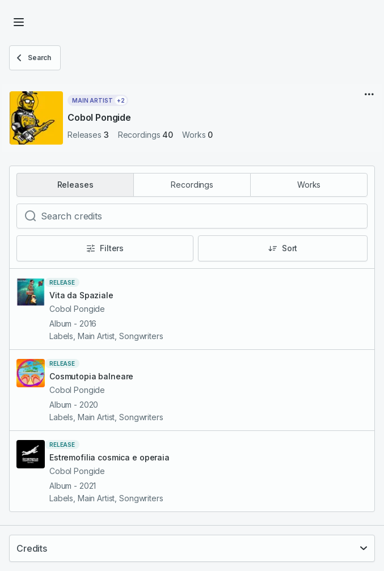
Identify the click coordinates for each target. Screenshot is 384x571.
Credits (31, 548)
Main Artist (99, 100)
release (62, 282)
